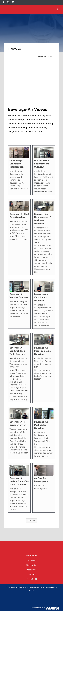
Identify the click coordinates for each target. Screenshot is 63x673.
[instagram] (8, 2)
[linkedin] (13, 2)
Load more (31, 520)
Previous (42, 56)
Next (50, 56)
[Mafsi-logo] (52, 606)
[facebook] (4, 2)
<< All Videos (14, 49)
